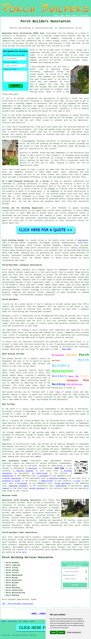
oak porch (10, 409)
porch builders (58, 547)
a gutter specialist (11, 478)
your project (51, 149)
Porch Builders (12, 621)
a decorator (32, 468)
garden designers (37, 488)
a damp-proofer (46, 481)
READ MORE (66, 349)
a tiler (76, 481)
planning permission (27, 184)
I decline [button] (61, 632)
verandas (34, 62)
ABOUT (68, 15)
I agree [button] (53, 632)
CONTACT (75, 15)
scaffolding (60, 486)
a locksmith (43, 476)
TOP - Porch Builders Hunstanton (17, 604)
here (24, 552)
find (10, 537)
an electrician (39, 473)
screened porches (71, 60)
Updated (25, 621)
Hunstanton (83, 240)
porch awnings (18, 520)
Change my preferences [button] (74, 632)
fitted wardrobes (62, 483)
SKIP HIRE (59, 468)
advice (5, 223)
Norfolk (29, 528)
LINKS (62, 15)
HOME (56, 15)
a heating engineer (23, 471)
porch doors (31, 510)
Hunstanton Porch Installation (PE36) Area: (23, 33)
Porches (32, 621)
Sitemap (3, 621)
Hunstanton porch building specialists (21, 500)
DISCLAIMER (84, 15)
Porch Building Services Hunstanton (27, 557)
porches (57, 309)
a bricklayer (21, 483)
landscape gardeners (18, 486)
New (20, 621)
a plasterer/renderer (57, 478)
